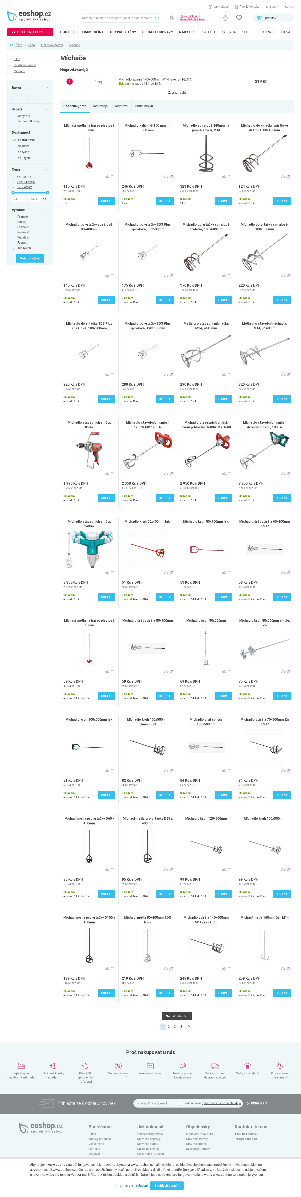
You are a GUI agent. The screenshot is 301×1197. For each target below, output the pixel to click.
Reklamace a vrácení (151, 1153)
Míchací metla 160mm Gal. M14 (265, 917)
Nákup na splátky (148, 1149)
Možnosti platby (147, 1144)
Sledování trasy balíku (200, 1134)
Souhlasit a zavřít (166, 1185)
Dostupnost (21, 132)
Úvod (19, 45)
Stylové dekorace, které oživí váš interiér (192, 18)
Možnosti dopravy (149, 1139)
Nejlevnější (100, 106)
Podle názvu (144, 106)
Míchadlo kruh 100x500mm (264, 818)
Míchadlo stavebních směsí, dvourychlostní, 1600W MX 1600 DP (206, 427)
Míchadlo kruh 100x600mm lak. (89, 719)
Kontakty (94, 1149)
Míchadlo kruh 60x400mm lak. (148, 521)
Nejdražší (121, 106)
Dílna (31, 45)
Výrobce (18, 210)
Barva (16, 88)
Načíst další (176, 1016)
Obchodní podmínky (150, 1134)
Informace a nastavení (132, 1185)
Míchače (74, 45)
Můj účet (271, 7)
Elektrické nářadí (52, 45)
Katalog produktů (99, 1139)
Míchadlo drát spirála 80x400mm (147, 620)
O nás (92, 1134)
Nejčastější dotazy (198, 1149)
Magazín (94, 1153)
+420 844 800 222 (246, 1134)
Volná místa (96, 1144)
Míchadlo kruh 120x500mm (206, 818)
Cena (16, 169)
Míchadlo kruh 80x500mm (206, 620)
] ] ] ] (289, 7)
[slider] (13, 192)
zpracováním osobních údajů (221, 1103)
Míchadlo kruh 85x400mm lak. (206, 521)
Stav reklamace (196, 1144)
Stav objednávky (197, 1139)
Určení (17, 109)
